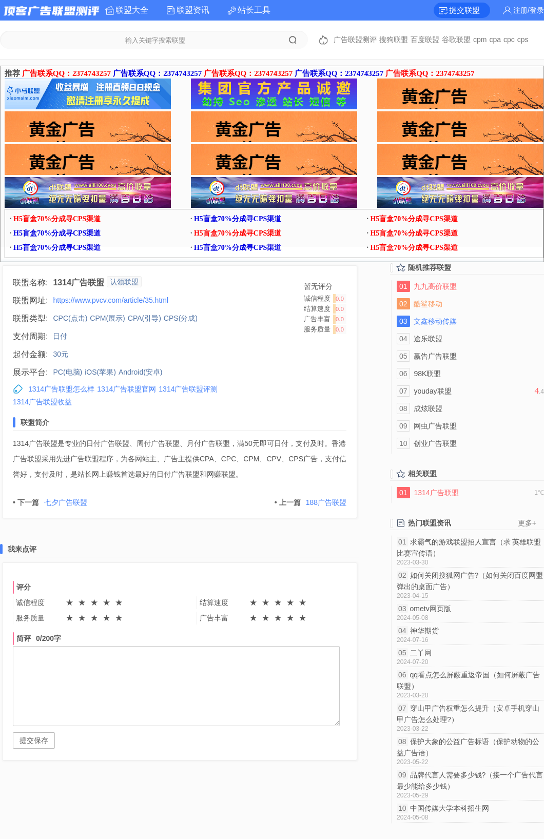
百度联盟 (425, 39)
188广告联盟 (310, 502)
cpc (509, 39)
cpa (495, 39)
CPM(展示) (107, 318)
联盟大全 (131, 10)
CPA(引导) (144, 318)
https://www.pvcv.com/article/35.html (110, 300)
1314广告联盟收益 (42, 402)
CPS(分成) (181, 318)
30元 (60, 354)
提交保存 (34, 740)
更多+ (527, 523)
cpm (480, 39)
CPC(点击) (70, 318)
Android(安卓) (141, 372)
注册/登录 (528, 10)
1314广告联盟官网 (126, 389)
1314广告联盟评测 (188, 389)
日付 (60, 336)
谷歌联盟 (456, 39)
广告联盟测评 (355, 39)
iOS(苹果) (100, 372)
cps (523, 39)
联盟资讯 (193, 10)
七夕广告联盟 (50, 502)
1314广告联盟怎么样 (61, 389)
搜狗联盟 (393, 39)
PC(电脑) (67, 372)
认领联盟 (124, 282)
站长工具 (254, 10)
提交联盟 (464, 10)
